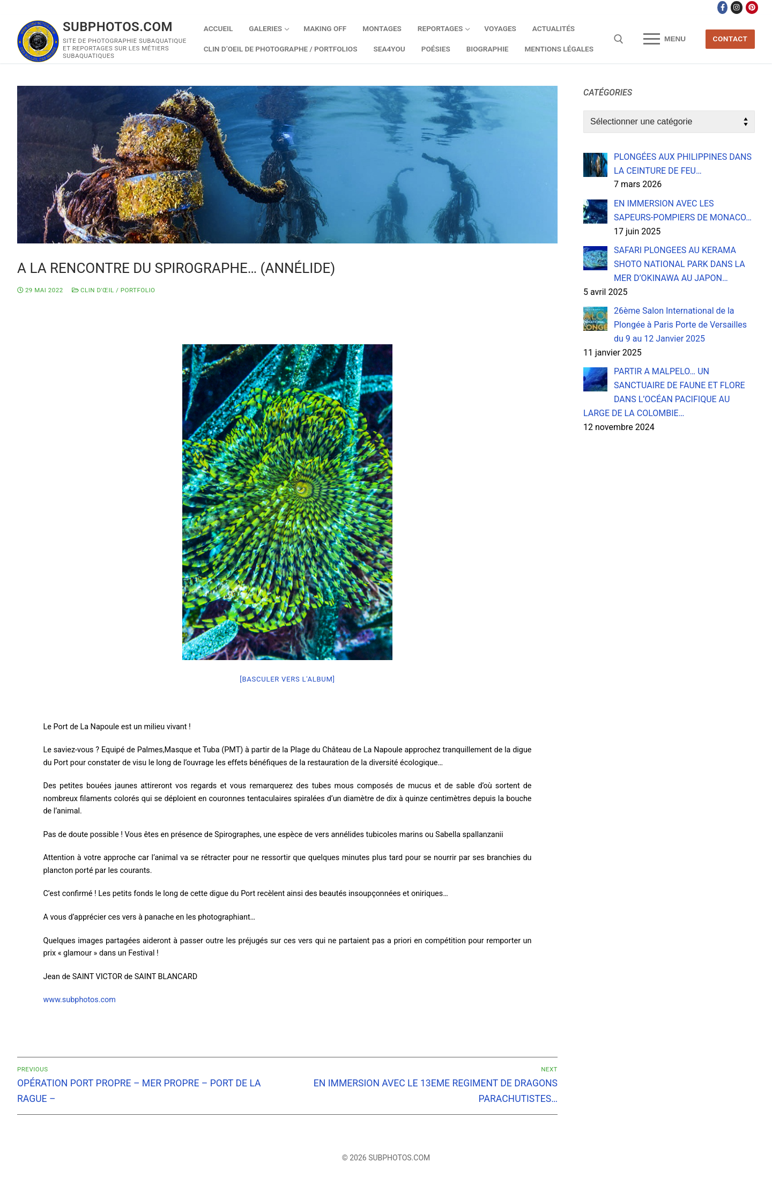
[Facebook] (722, 7)
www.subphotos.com (79, 999)
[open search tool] (618, 39)
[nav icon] (664, 39)
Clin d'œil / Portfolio (113, 290)
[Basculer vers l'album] (287, 679)
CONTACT (730, 38)
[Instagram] (737, 7)
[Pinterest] (752, 7)
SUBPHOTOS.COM (118, 26)
